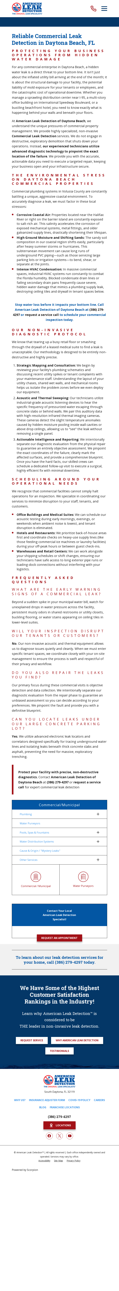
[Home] (27, 8)
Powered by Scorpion (25, 1170)
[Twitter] (59, 1136)
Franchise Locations (65, 1107)
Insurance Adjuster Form (47, 1100)
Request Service (32, 1040)
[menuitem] (57, 814)
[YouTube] (69, 1136)
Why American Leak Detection (77, 1040)
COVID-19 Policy (79, 1100)
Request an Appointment (59, 938)
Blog (42, 1107)
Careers (99, 1100)
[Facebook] (49, 1136)
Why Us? (19, 1100)
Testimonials (59, 1051)
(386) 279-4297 (59, 1117)
